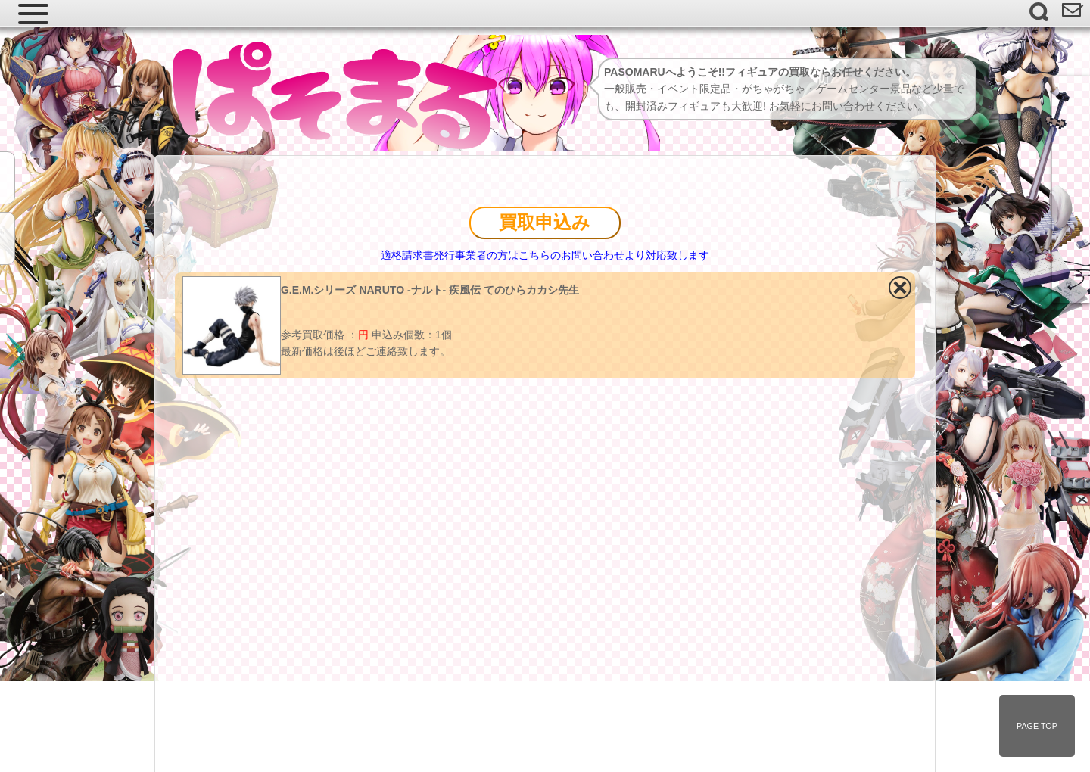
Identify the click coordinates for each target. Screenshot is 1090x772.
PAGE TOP (1037, 725)
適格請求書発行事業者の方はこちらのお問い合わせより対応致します (545, 255)
